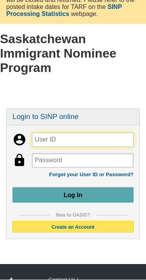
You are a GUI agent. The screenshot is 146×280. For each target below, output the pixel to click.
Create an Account (73, 226)
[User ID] (82, 140)
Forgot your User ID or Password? (91, 174)
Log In (73, 194)
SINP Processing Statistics (64, 10)
